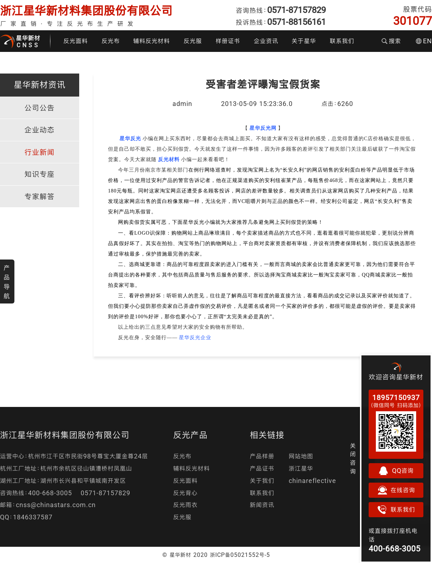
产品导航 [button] (7, 282)
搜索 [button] (391, 41)
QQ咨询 (396, 470)
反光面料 (75, 41)
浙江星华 (301, 468)
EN (424, 41)
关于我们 (262, 481)
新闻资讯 (262, 505)
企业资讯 (266, 41)
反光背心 (185, 493)
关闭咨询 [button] (353, 458)
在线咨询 (396, 490)
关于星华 (304, 41)
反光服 (193, 41)
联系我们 (342, 41)
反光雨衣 (185, 505)
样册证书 (228, 41)
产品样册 (262, 456)
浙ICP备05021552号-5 (240, 555)
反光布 (111, 41)
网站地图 (301, 456)
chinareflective (312, 481)
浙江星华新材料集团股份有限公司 (86, 10)
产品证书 (262, 468)
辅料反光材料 (151, 41)
